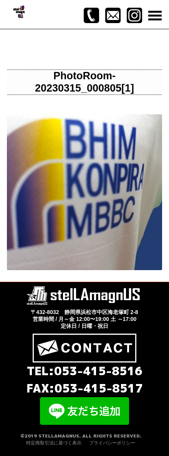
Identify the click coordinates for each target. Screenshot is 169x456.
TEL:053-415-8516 (84, 371)
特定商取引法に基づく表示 (53, 443)
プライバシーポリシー (112, 443)
